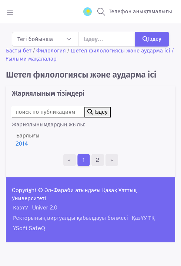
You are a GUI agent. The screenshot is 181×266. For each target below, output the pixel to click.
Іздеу (152, 38)
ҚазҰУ (20, 207)
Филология (51, 50)
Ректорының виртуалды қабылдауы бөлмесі (70, 218)
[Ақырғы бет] (111, 160)
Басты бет (18, 50)
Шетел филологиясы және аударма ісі (120, 50)
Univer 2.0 (44, 207)
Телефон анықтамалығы (140, 11)
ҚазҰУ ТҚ (143, 218)
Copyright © (27, 190)
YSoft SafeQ (29, 228)
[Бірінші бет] (69, 160)
